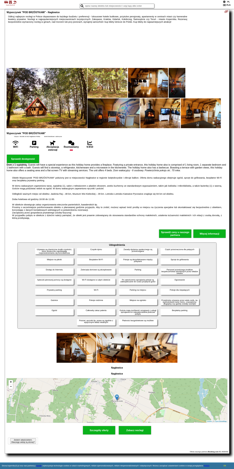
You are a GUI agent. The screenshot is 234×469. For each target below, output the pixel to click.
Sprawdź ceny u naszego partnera (175, 233)
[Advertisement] (117, 45)
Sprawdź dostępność (23, 159)
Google (39, 466)
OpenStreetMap (221, 421)
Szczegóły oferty (99, 430)
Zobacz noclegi (135, 430)
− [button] (11, 386)
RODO (206, 466)
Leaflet (209, 421)
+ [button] (11, 382)
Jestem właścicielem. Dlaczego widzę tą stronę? (23, 441)
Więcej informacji (209, 233)
